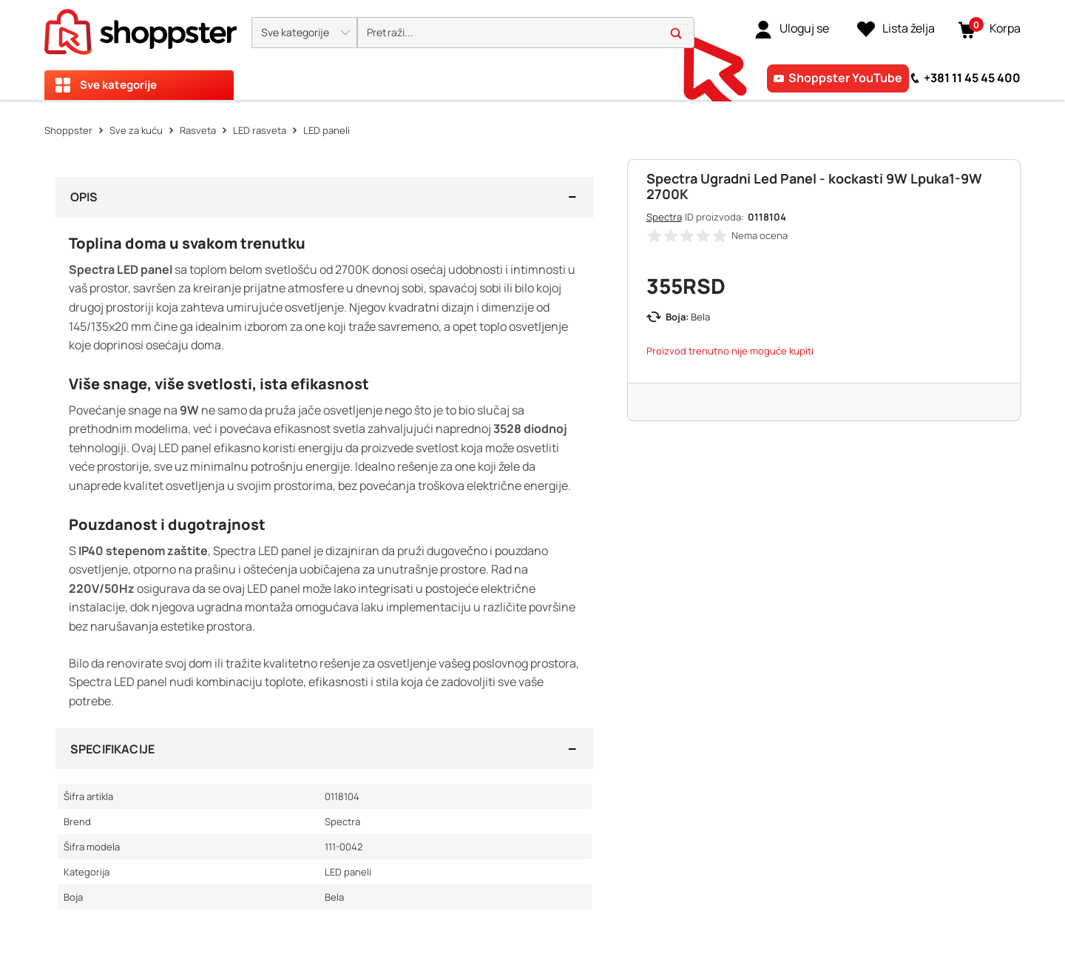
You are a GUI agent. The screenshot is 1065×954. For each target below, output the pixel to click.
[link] (791, 28)
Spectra (664, 217)
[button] (304, 32)
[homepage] (140, 27)
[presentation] (532, 50)
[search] (526, 32)
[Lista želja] (896, 28)
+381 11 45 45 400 (972, 78)
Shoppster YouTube (845, 78)
